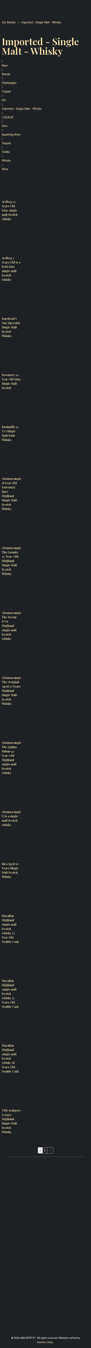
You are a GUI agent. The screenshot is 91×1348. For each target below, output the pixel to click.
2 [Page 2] (45, 1150)
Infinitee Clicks (45, 1342)
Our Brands (10, 22)
